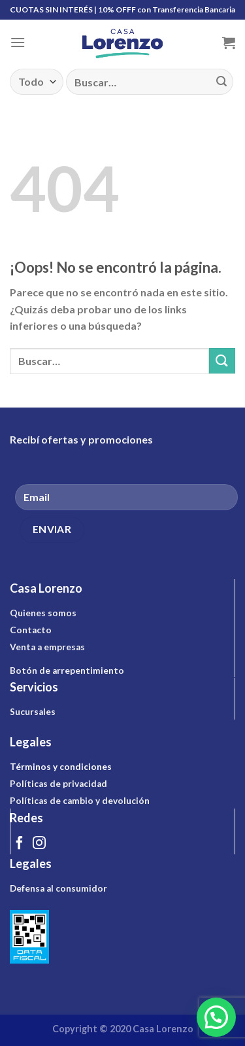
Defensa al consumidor (58, 888)
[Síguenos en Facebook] (19, 844)
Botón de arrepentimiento (67, 670)
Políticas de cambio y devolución (80, 800)
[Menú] (17, 42)
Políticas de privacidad (58, 783)
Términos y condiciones (61, 766)
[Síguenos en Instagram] (39, 844)
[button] (216, 1017)
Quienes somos (43, 613)
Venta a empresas (47, 647)
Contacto (31, 630)
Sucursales (33, 711)
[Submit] (221, 82)
